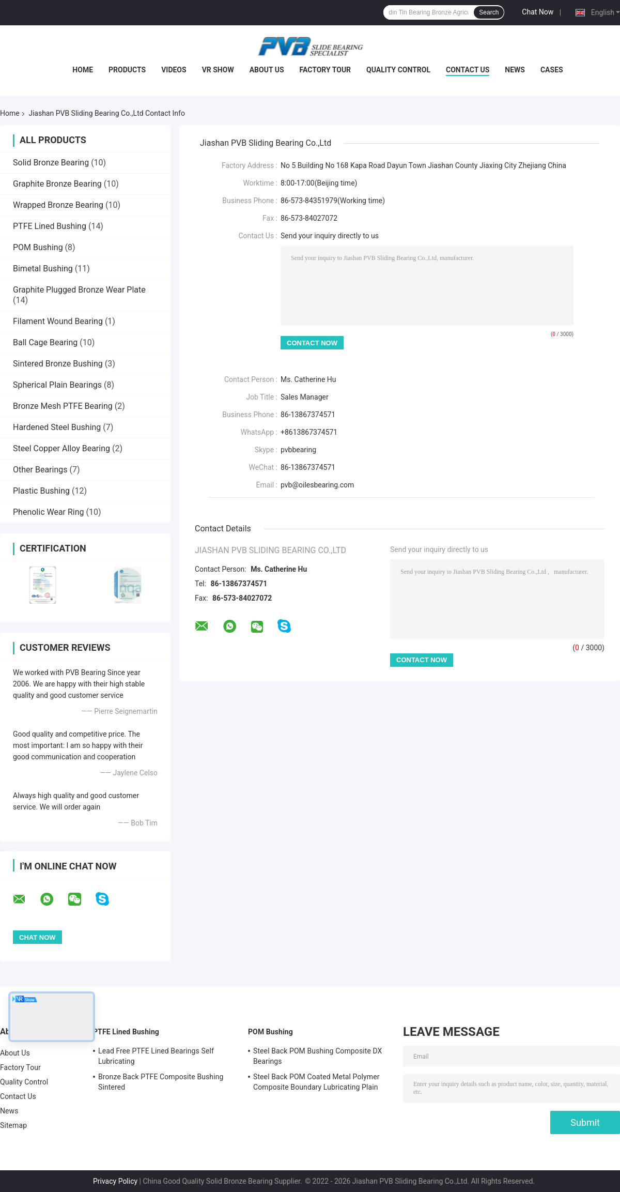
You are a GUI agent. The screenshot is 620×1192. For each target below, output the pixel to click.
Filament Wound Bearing (58, 321)
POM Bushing (38, 247)
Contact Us (467, 70)
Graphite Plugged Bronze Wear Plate (79, 290)
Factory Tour (325, 70)
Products (127, 70)
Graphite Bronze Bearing (57, 184)
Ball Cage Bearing (45, 342)
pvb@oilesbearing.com (317, 485)
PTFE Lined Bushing (49, 226)
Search (489, 12)
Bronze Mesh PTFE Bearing (63, 406)
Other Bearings (40, 470)
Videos (174, 70)
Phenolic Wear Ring (48, 512)
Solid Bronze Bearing (51, 162)
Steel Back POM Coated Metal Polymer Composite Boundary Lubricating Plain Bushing (316, 1083)
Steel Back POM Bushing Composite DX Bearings (317, 1056)
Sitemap (13, 1125)
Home (82, 70)
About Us (267, 70)
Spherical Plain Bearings (57, 385)
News (515, 70)
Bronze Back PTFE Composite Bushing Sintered (160, 1082)
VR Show (218, 70)
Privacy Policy (115, 1181)
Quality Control (398, 70)
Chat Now (537, 12)
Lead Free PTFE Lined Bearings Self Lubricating (156, 1056)
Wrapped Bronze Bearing (58, 205)
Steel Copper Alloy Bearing (61, 448)
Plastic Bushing (41, 491)
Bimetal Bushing (43, 268)
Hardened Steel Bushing (57, 427)
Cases (551, 70)
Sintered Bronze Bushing (58, 364)
